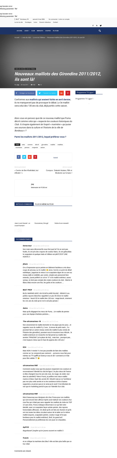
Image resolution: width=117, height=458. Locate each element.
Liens (35, 22)
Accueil (19, 31)
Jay (18, 85)
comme (29, 144)
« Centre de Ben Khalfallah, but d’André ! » (26, 171)
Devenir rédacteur (45, 22)
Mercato (40, 31)
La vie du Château (30, 69)
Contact (55, 22)
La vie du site (19, 22)
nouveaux (19, 147)
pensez (27, 147)
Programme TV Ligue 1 (84, 99)
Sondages (28, 22)
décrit (37, 144)
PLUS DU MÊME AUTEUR (44, 204)
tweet (55, 157)
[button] (100, 31)
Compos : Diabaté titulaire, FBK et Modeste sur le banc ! (59, 171)
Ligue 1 (26, 31)
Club (33, 31)
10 (40, 85)
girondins (45, 144)
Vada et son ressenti (62, 223)
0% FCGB (55, 31)
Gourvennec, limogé (41, 223)
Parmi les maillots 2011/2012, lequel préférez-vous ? (40, 137)
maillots (60, 144)
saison (42, 147)
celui (23, 144)
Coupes (48, 31)
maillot (52, 144)
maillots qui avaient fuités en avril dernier (50, 99)
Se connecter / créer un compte (59, 19)
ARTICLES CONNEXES (24, 204)
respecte (35, 147)
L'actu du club (19, 69)
